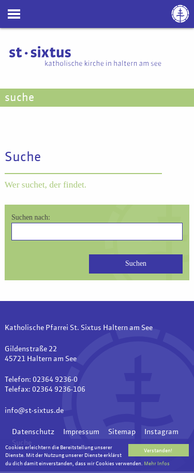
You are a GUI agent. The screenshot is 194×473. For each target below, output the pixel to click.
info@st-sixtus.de (34, 410)
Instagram (161, 432)
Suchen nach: (30, 217)
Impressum (81, 432)
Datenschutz (33, 432)
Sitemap (122, 432)
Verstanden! (158, 450)
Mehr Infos (157, 463)
